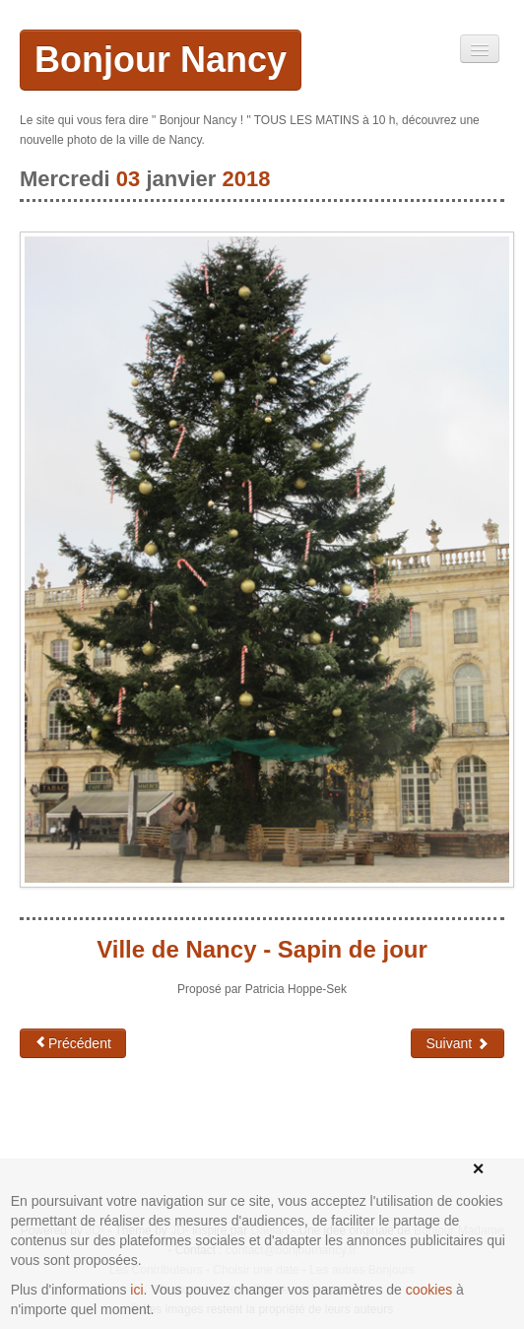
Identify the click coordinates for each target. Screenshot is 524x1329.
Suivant (458, 1043)
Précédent (72, 1042)
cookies (429, 1289)
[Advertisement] (177, 1137)
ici (136, 1289)
